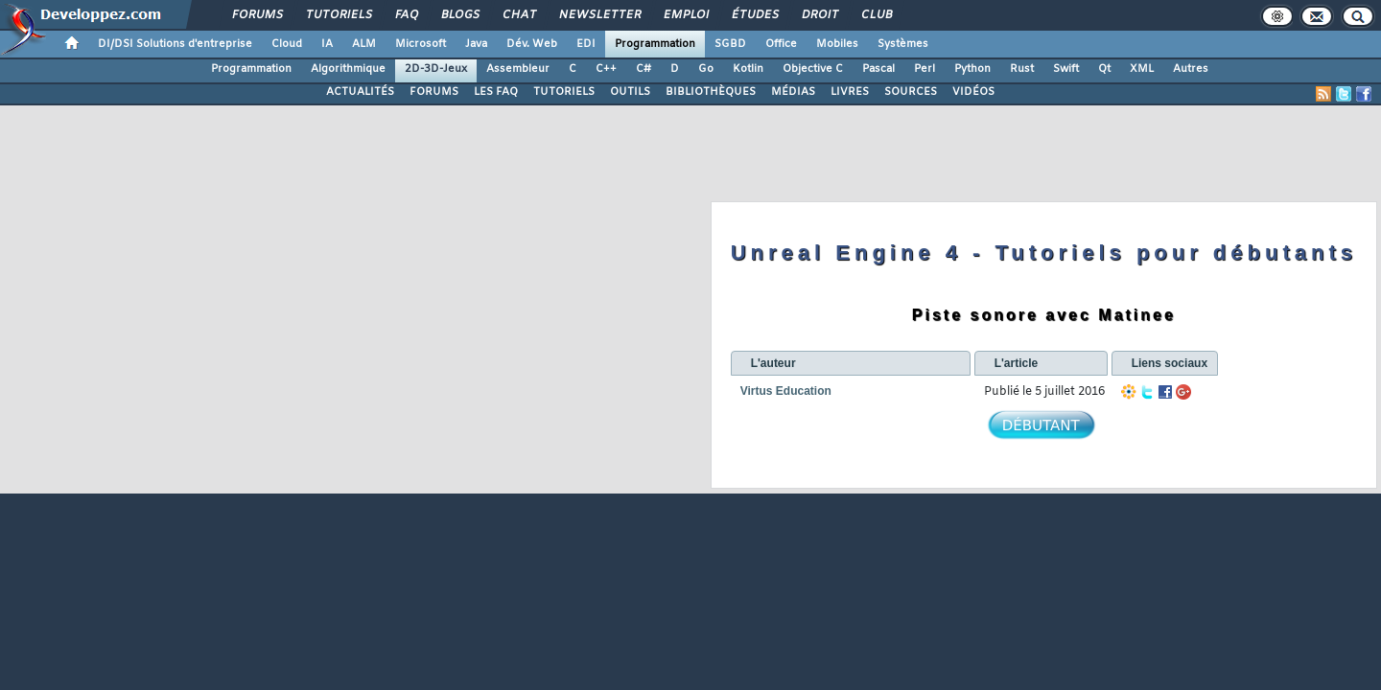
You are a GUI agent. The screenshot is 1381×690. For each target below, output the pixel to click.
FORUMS (434, 92)
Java (476, 44)
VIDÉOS (973, 92)
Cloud (286, 44)
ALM (364, 44)
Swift (1066, 69)
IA (327, 44)
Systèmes (903, 44)
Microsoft (420, 44)
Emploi (685, 15)
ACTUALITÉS (360, 92)
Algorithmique (348, 69)
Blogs (459, 15)
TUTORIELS (564, 92)
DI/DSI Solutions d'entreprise (175, 44)
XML (1142, 69)
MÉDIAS (793, 92)
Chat (518, 15)
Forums (256, 15)
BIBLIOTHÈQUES (711, 92)
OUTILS (630, 92)
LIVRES (850, 92)
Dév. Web (531, 44)
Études (754, 15)
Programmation (655, 44)
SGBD (730, 44)
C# (643, 69)
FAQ (405, 15)
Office (781, 44)
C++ (606, 69)
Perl (924, 69)
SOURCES (910, 92)
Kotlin (748, 69)
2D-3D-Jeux (436, 69)
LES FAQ (496, 92)
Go (706, 69)
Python (972, 69)
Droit (819, 15)
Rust (1022, 69)
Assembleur (518, 69)
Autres (1190, 69)
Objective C (813, 69)
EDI (586, 44)
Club (875, 15)
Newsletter (599, 15)
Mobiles (837, 44)
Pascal (878, 69)
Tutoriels (338, 15)
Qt (1104, 69)
